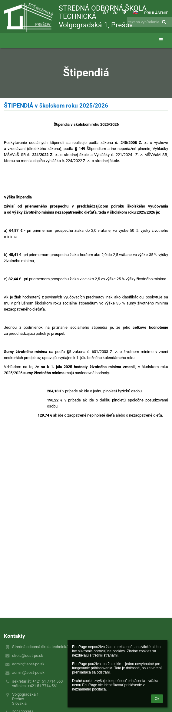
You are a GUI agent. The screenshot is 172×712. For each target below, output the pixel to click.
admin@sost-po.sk (28, 664)
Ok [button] (157, 699)
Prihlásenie (156, 13)
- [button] (115, 12)
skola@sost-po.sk (27, 655)
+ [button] (105, 12)
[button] (135, 12)
